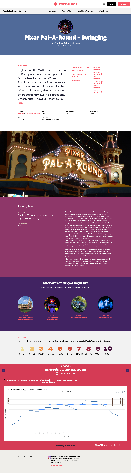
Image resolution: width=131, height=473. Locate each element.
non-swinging (69, 247)
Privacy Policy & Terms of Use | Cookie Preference (99, 458)
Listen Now (59, 466)
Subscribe (124, 4)
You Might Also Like (85, 11)
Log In (111, 4)
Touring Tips (66, 11)
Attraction (58, 43)
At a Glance (51, 11)
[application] (65, 414)
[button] (116, 391)
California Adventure (72, 43)
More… (20, 103)
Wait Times (103, 11)
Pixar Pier (21, 113)
